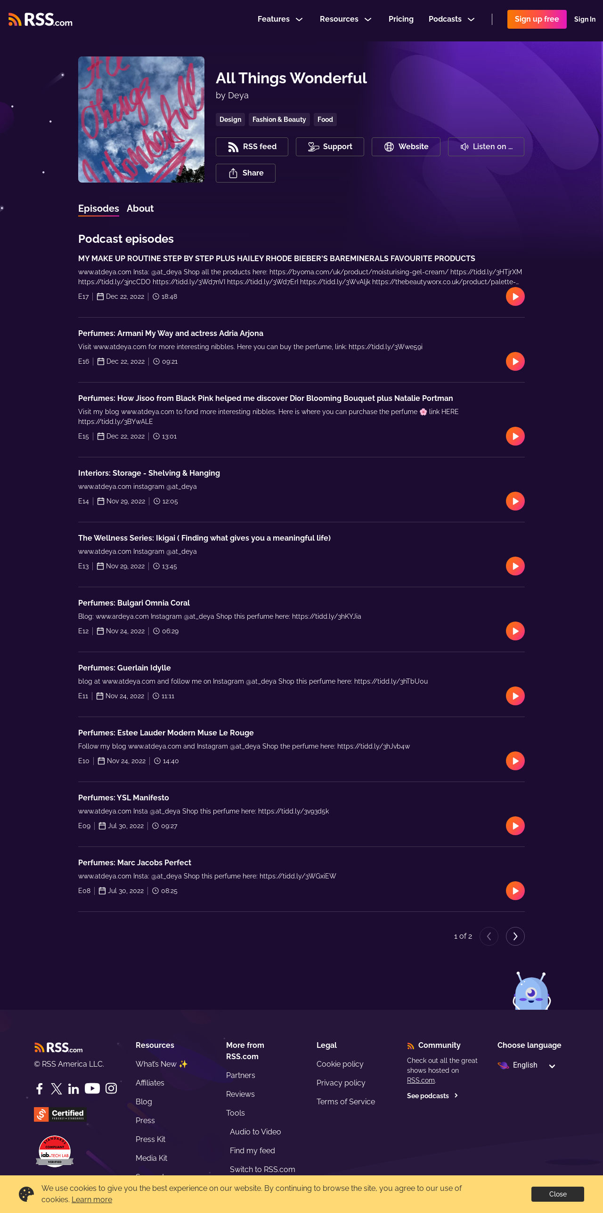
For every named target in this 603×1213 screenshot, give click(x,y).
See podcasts (432, 1096)
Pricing (401, 20)
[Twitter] (56, 1088)
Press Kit (150, 1139)
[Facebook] (39, 1088)
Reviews (240, 1094)
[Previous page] (489, 936)
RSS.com (421, 1080)
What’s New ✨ (162, 1064)
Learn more (92, 1199)
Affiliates (150, 1082)
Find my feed (252, 1150)
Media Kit (151, 1158)
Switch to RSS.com (262, 1169)
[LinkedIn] (73, 1088)
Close (558, 1194)
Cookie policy (340, 1064)
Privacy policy (341, 1082)
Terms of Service (346, 1101)
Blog (144, 1101)
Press (145, 1120)
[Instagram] (111, 1088)
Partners (240, 1075)
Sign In (584, 20)
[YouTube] (92, 1088)
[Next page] (515, 936)
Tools (235, 1113)
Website (406, 146)
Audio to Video (255, 1131)
